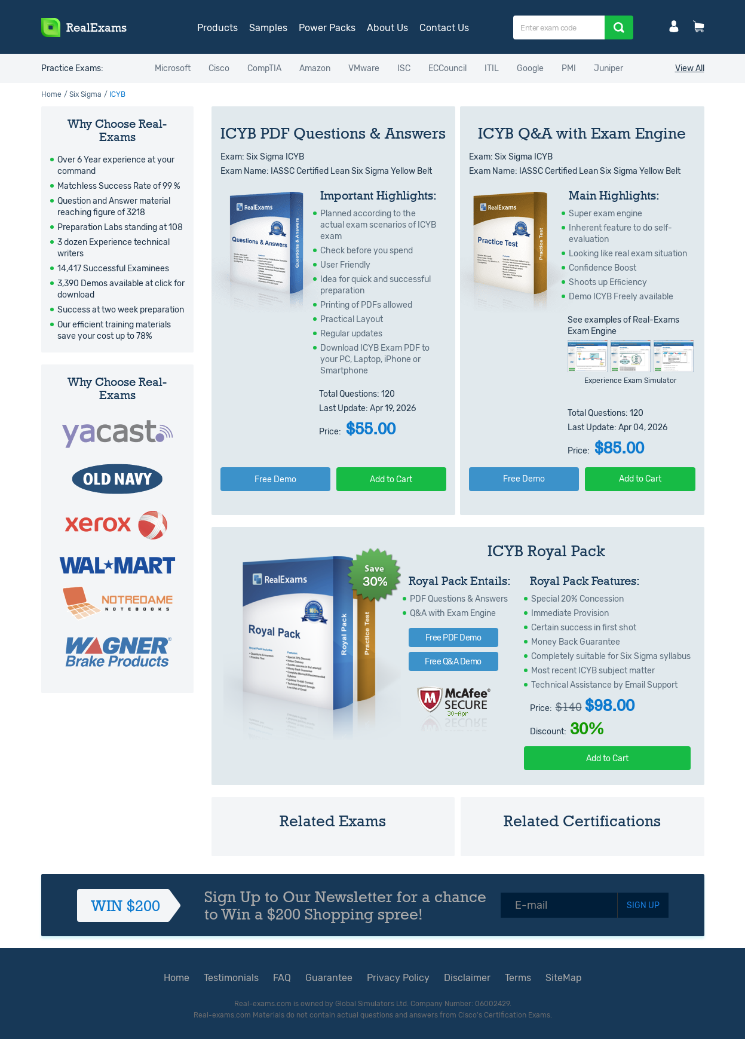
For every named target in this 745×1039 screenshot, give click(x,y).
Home (51, 94)
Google (530, 68)
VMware (363, 68)
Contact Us (444, 27)
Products (217, 27)
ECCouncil (447, 68)
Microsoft (173, 68)
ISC (403, 68)
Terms (518, 977)
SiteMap (563, 977)
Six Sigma (85, 94)
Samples (268, 27)
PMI (569, 68)
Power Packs (327, 27)
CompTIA (264, 68)
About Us (387, 27)
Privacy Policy (398, 977)
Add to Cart (391, 479)
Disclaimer (467, 977)
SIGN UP (643, 905)
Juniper (608, 68)
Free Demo (275, 479)
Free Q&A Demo (453, 662)
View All (689, 68)
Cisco (219, 68)
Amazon (314, 68)
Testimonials (231, 977)
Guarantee (328, 977)
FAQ (282, 977)
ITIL (492, 68)
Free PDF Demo (453, 638)
